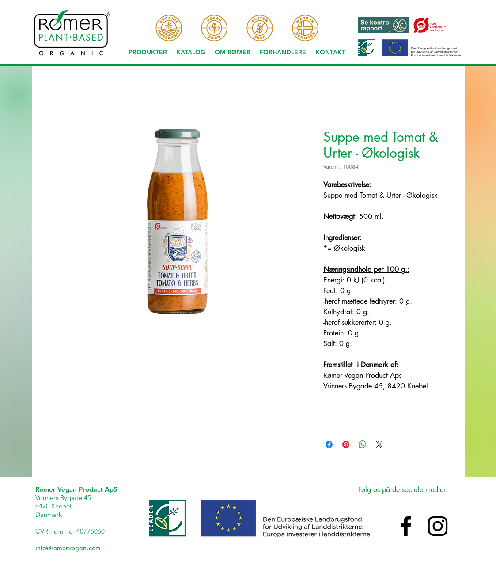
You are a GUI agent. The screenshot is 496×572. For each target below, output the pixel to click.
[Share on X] (379, 444)
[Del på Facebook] (329, 444)
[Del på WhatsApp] (362, 444)
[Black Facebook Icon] (406, 526)
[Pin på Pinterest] (346, 444)
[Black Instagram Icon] (437, 526)
